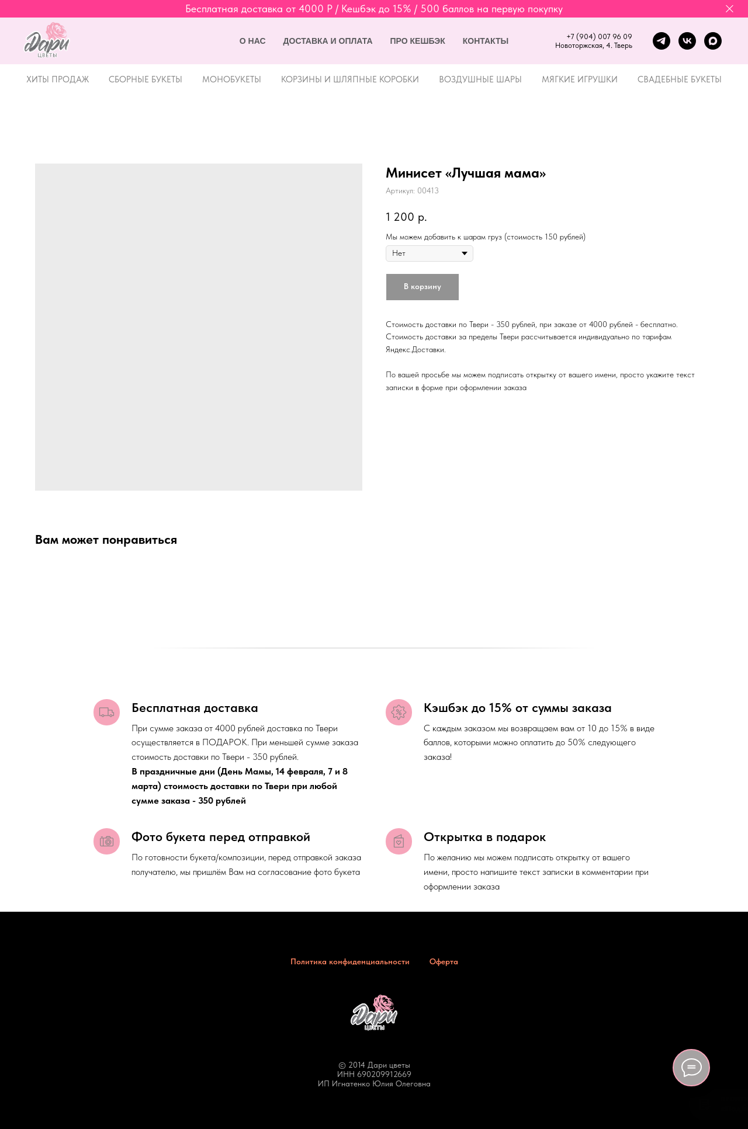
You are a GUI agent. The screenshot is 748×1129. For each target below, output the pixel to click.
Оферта (444, 961)
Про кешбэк (417, 41)
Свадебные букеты (680, 79)
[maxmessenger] (713, 41)
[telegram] (661, 41)
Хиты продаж (57, 79)
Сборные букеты (145, 79)
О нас (253, 41)
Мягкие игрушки (580, 79)
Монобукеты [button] (231, 79)
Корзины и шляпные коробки (350, 79)
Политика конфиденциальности (350, 961)
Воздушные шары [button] (480, 79)
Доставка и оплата (328, 41)
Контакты (485, 41)
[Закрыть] (729, 9)
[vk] (687, 41)
